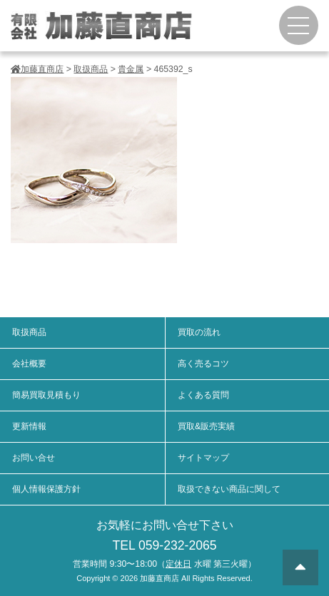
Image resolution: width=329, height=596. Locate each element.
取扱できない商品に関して (229, 489)
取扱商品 (29, 332)
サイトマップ (203, 458)
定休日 (178, 564)
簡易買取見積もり (46, 395)
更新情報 (29, 426)
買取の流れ (199, 332)
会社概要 (29, 364)
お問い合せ (33, 458)
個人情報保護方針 (46, 489)
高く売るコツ (203, 364)
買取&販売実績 (206, 426)
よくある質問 (203, 395)
